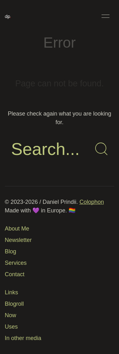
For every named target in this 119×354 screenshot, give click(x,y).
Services (16, 263)
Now (10, 315)
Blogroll (14, 304)
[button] (105, 16)
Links (11, 292)
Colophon (91, 202)
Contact (14, 274)
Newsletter (18, 240)
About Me (17, 228)
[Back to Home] (8, 16)
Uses (11, 327)
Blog (10, 251)
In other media (23, 338)
